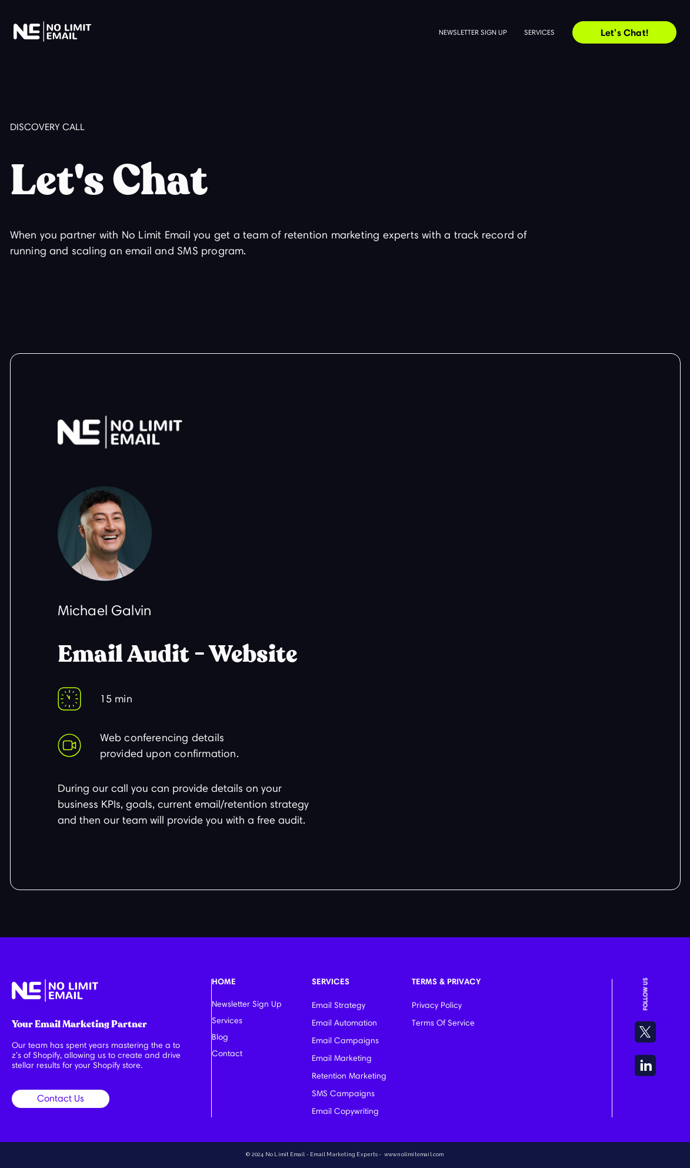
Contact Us (60, 1098)
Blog (220, 1037)
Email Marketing (342, 1058)
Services (539, 32)
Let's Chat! (624, 32)
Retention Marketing (349, 1076)
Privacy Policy (437, 1005)
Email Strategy (338, 1005)
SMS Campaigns (343, 1094)
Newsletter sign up (472, 32)
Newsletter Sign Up (247, 1004)
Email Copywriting (345, 1111)
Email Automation (344, 1023)
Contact (227, 1053)
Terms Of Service (443, 1023)
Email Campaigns (345, 1041)
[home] (52, 31)
